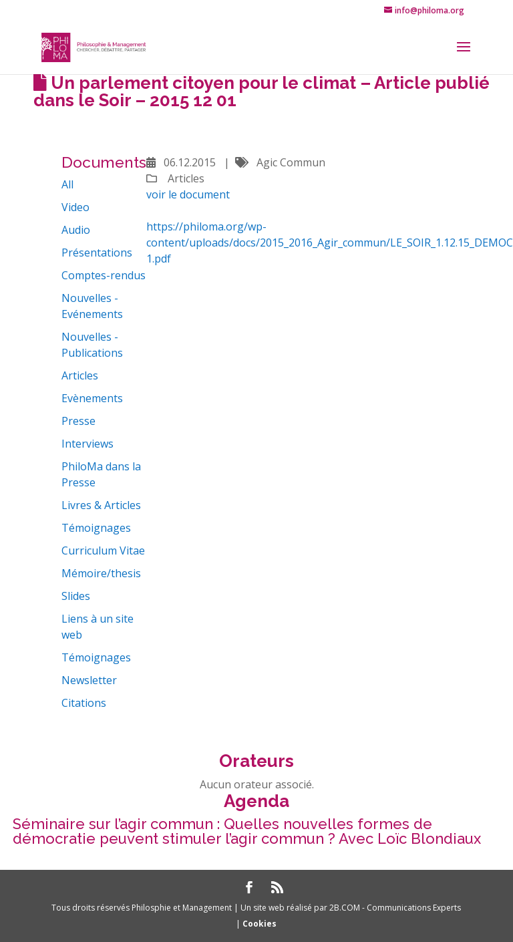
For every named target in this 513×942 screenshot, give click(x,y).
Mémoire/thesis (101, 573)
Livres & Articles (101, 505)
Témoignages (96, 527)
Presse (78, 421)
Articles (79, 375)
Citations (83, 702)
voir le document (188, 194)
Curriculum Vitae (103, 550)
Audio (75, 229)
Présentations (96, 252)
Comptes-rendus (103, 275)
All (67, 184)
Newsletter (89, 680)
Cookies (259, 923)
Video (75, 207)
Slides (75, 596)
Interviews (87, 443)
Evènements (92, 398)
